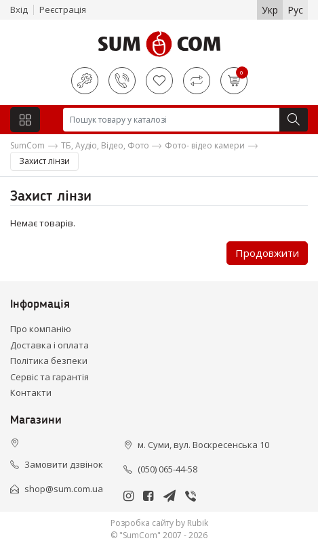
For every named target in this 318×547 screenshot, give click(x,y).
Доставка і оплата (49, 345)
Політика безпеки (48, 360)
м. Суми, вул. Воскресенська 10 (203, 445)
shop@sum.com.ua (63, 489)
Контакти (31, 392)
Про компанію (40, 329)
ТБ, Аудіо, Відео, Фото (105, 145)
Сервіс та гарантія (49, 377)
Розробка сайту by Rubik (159, 523)
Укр (270, 9)
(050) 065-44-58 (167, 469)
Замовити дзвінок (63, 464)
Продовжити (267, 253)
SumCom (27, 145)
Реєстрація (62, 9)
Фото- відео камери (205, 145)
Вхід (19, 9)
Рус (295, 9)
